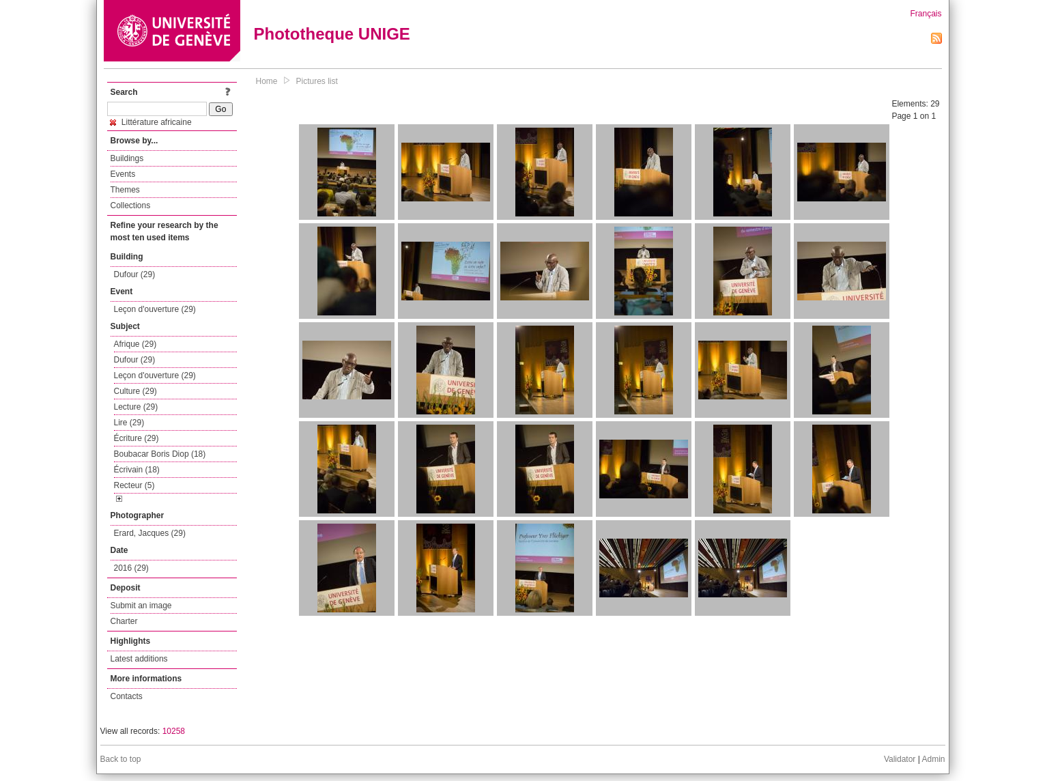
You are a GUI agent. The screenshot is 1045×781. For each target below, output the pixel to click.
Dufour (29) (135, 274)
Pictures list (317, 81)
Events (123, 174)
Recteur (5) (134, 485)
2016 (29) (131, 568)
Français (925, 13)
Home (267, 81)
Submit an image (141, 605)
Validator (899, 759)
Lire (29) (129, 422)
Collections (131, 205)
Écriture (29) (136, 438)
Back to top (120, 759)
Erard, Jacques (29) (150, 533)
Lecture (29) (136, 407)
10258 (173, 731)
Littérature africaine (151, 122)
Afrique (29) (135, 344)
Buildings (127, 158)
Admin (933, 759)
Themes (125, 190)
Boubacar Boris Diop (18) (160, 454)
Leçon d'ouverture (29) (155, 309)
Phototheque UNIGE (332, 34)
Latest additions (139, 659)
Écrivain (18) (137, 469)
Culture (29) (135, 391)
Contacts (127, 696)
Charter (124, 621)
